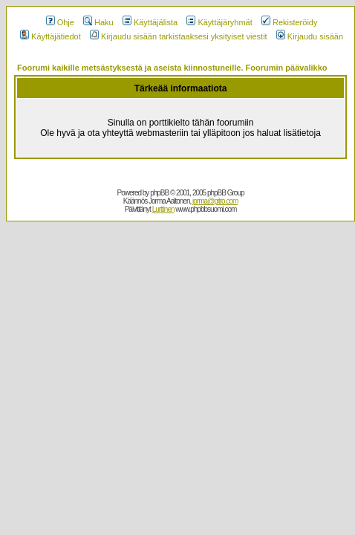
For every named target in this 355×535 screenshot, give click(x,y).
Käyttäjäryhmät (219, 22)
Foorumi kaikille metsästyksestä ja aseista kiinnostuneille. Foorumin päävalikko (172, 67)
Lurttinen (163, 209)
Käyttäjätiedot (50, 36)
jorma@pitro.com (215, 201)
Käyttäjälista (150, 22)
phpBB (159, 193)
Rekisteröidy (289, 22)
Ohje (60, 22)
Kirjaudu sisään (309, 36)
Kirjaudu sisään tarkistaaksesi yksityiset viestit (178, 36)
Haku (98, 22)
